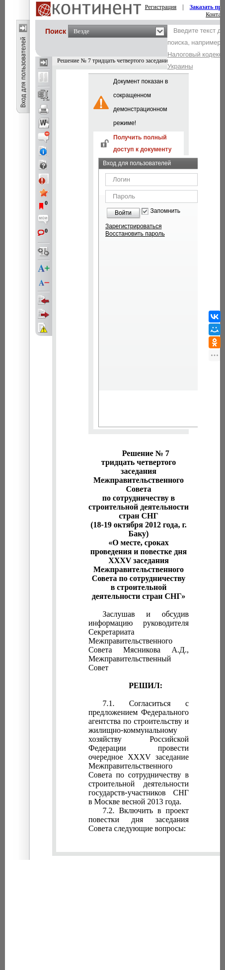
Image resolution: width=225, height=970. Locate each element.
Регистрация (161, 6)
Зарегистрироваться (133, 226)
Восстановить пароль (135, 233)
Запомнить (165, 211)
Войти (123, 212)
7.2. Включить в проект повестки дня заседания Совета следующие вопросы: (138, 819)
